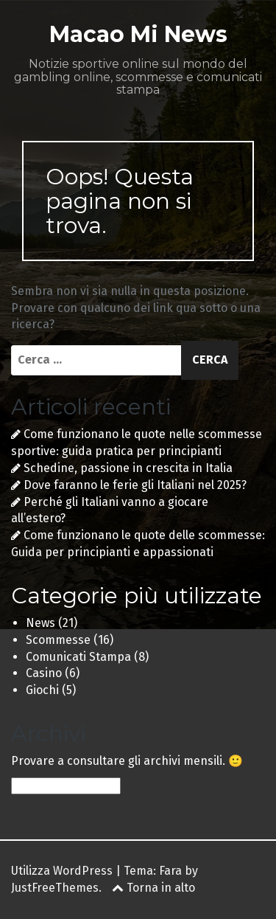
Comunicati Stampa (78, 657)
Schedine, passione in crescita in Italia (128, 468)
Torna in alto (153, 888)
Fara (170, 871)
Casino (44, 673)
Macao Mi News (138, 34)
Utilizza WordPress (62, 871)
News (40, 623)
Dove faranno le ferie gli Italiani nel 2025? (135, 485)
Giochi (42, 690)
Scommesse (58, 640)
